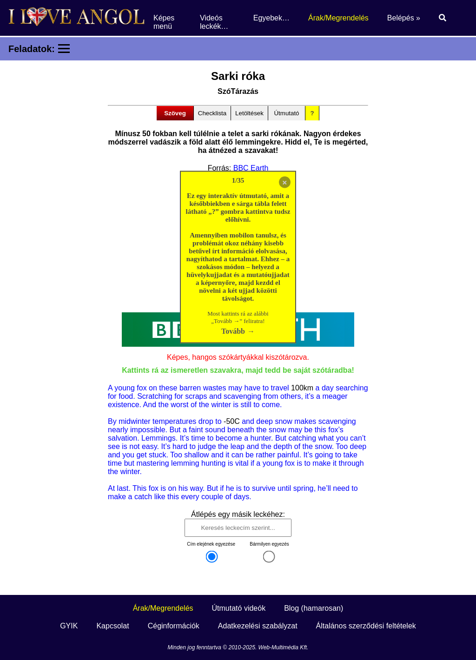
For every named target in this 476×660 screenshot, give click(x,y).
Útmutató (286, 113)
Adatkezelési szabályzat (258, 626)
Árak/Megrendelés (338, 18)
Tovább (233, 331)
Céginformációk (173, 626)
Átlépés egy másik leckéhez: (238, 514)
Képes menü (163, 22)
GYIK (69, 626)
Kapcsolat (112, 626)
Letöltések (249, 113)
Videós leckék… (214, 22)
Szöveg (175, 113)
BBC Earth (251, 168)
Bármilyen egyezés (269, 544)
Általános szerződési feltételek (366, 626)
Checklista (212, 113)
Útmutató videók (239, 608)
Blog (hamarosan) (313, 608)
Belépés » (403, 18)
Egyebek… (271, 18)
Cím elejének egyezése (211, 544)
